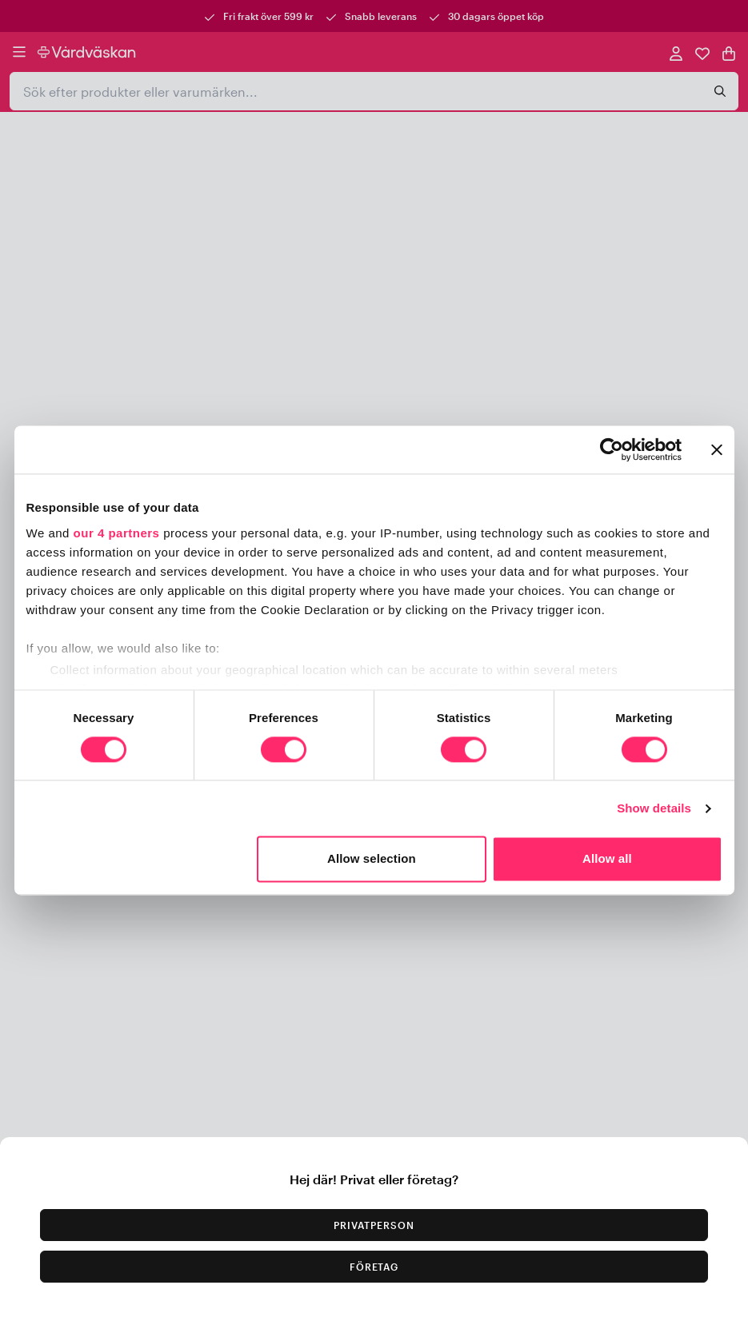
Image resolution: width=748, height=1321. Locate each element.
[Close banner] (716, 449)
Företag (374, 1266)
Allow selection (371, 859)
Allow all (607, 859)
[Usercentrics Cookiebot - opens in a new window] (612, 449)
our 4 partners (117, 533)
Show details (654, 808)
